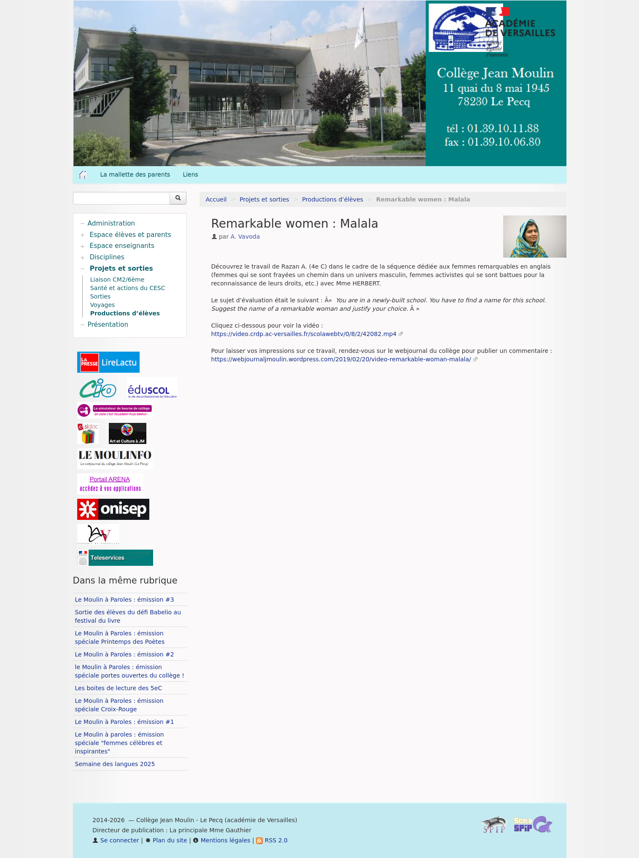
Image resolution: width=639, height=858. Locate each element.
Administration (111, 223)
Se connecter (115, 840)
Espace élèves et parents (130, 235)
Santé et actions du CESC (127, 288)
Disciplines (106, 257)
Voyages (102, 304)
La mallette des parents (135, 174)
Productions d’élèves (332, 199)
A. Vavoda (245, 236)
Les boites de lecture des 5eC (118, 688)
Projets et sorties (264, 199)
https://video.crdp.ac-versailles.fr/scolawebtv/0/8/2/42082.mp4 (304, 334)
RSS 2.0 (272, 840)
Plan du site (166, 840)
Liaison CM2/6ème (117, 279)
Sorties (100, 296)
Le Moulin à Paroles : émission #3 (124, 599)
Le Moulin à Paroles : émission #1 (124, 721)
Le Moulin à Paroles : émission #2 (124, 654)
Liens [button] (191, 174)
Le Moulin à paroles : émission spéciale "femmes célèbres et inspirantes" (119, 743)
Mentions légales (221, 840)
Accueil (216, 199)
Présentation (108, 324)
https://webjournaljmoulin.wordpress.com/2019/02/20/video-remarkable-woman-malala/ (341, 359)
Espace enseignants (121, 246)
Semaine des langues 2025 (115, 764)
